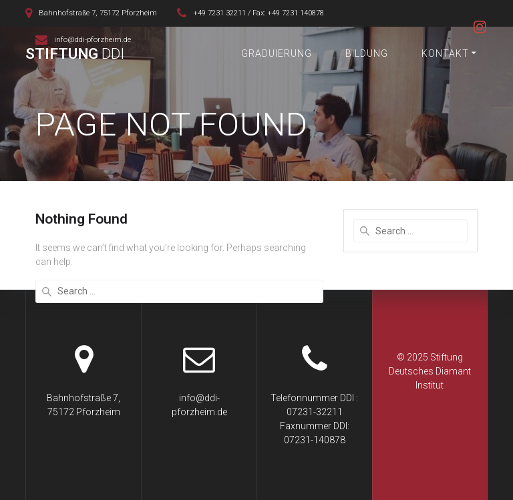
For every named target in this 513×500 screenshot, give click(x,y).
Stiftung (74, 53)
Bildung (366, 53)
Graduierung (276, 53)
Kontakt (445, 53)
